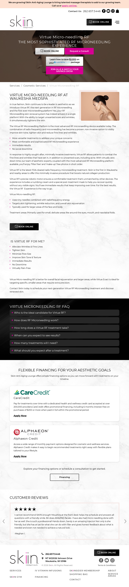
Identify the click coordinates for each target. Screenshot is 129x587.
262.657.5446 (92, 11)
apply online (69, 6)
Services (15, 85)
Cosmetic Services (34, 85)
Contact (75, 580)
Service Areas (113, 575)
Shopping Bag (79, 574)
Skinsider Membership (85, 571)
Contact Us (74, 11)
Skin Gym (16, 577)
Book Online (50, 50)
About (112, 571)
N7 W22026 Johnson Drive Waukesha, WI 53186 (57, 559)
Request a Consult (79, 51)
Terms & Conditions (107, 565)
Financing (64, 477)
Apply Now (20, 415)
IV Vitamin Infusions (48, 571)
